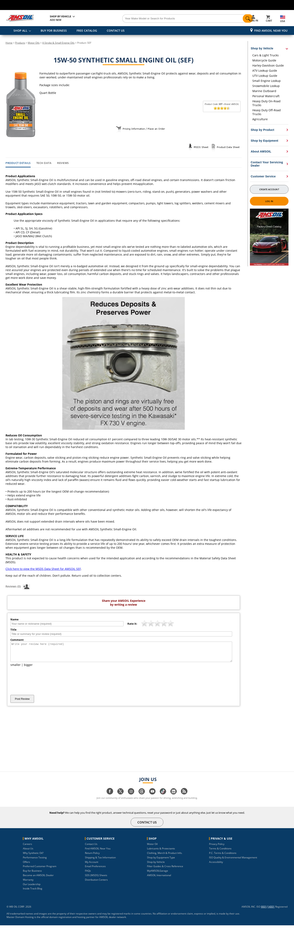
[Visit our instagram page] (131, 797)
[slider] (222, 108)
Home (9, 43)
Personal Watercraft (266, 96)
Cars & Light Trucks (265, 55)
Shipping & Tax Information (100, 861)
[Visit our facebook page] (110, 797)
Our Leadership (31, 888)
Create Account (269, 189)
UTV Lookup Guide (264, 76)
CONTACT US (116, 30)
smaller (15, 668)
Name (14, 619)
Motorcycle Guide (264, 60)
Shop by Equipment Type (161, 861)
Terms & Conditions (220, 852)
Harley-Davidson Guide (268, 65)
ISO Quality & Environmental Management (233, 861)
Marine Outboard (264, 91)
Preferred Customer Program (39, 870)
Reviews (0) (18, 586)
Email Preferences (95, 870)
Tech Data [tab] (44, 163)
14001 (271, 910)
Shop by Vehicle (156, 865)
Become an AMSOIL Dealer (38, 879)
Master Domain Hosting (20, 920)
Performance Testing (35, 861)
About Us (28, 852)
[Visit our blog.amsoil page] (184, 797)
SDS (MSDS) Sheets (96, 879)
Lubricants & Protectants (161, 852)
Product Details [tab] (18, 163)
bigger (28, 668)
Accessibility (216, 865)
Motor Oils (34, 43)
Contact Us (91, 847)
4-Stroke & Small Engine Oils (58, 43)
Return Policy (92, 856)
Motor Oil (152, 847)
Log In (269, 201)
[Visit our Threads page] (141, 797)
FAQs (88, 874)
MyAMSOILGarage (157, 874)
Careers (27, 847)
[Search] (170, 18)
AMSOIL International (159, 879)
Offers (26, 865)
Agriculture (260, 119)
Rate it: (132, 623)
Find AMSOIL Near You (270, 30)
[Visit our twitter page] (120, 797)
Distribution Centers (96, 883)
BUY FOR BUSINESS (54, 30)
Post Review (22, 702)
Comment (17, 640)
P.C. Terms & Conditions (222, 856)
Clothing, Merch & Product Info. (164, 856)
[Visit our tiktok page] (163, 797)
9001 (264, 910)
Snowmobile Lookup (266, 86)
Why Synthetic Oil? (33, 856)
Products (20, 43)
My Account (91, 865)
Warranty (28, 883)
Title (13, 629)
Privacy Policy (216, 847)
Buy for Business (32, 874)
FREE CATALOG (87, 30)
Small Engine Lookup (266, 81)
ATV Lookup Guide (264, 70)
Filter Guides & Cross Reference (165, 870)
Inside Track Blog (32, 892)
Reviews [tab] (63, 163)
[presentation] (41, 684)
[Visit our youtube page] (152, 797)
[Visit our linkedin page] (173, 797)
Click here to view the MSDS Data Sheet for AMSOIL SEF (43, 569)
